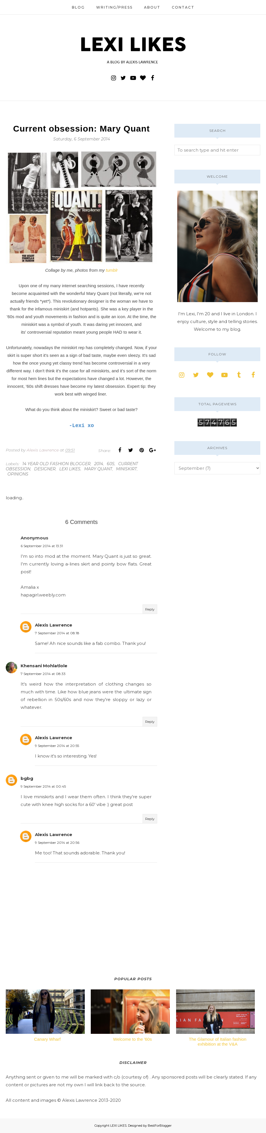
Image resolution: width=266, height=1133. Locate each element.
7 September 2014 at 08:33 (43, 674)
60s (111, 463)
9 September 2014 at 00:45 (43, 786)
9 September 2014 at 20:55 (57, 745)
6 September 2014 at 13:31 (42, 546)
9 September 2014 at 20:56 (57, 842)
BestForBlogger (160, 1126)
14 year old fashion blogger (56, 463)
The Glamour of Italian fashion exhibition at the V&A (218, 1041)
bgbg (27, 778)
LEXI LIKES (118, 1126)
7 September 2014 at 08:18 (57, 633)
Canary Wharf (47, 1039)
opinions (17, 474)
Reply (150, 609)
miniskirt (126, 468)
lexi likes (69, 468)
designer (45, 468)
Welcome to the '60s (132, 1039)
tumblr (112, 270)
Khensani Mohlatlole (44, 665)
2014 (98, 463)
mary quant (98, 468)
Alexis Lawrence (53, 625)
